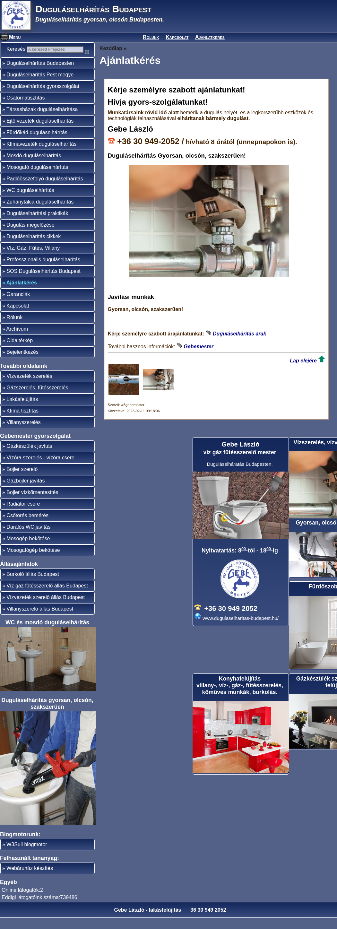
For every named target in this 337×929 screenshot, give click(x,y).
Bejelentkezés (22, 363)
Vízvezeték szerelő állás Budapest (45, 608)
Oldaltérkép (19, 351)
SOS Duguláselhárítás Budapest (43, 282)
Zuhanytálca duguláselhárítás (39, 213)
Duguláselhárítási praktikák (37, 224)
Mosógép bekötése (28, 549)
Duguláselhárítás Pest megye (39, 86)
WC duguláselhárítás (30, 201)
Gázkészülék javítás (29, 457)
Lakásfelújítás (22, 410)
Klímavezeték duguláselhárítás (41, 155)
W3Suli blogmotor (26, 855)
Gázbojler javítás (25, 492)
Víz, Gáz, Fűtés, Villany (33, 259)
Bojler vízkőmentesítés (32, 503)
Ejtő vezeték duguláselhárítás (39, 132)
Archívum (17, 340)
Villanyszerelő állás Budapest (39, 620)
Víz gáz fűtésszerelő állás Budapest (47, 597)
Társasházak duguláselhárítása (42, 120)
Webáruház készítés (29, 879)
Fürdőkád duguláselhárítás (36, 143)
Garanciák (18, 305)
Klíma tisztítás (22, 422)
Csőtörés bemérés (27, 526)
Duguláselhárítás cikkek (33, 247)
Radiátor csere (23, 515)
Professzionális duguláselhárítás (43, 270)
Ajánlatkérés (210, 37)
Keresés (19, 49)
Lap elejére (303, 360)
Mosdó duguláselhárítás (33, 166)
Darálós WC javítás (28, 538)
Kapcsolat (177, 37)
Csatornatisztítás (25, 109)
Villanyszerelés (23, 433)
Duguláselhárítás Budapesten (40, 74)
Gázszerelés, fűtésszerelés (37, 399)
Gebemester (198, 346)
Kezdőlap (110, 48)
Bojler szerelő (22, 480)
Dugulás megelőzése (30, 236)
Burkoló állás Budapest (32, 585)
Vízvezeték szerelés (29, 387)
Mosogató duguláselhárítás (37, 178)
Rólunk (151, 37)
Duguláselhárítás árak (239, 333)
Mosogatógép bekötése (33, 561)
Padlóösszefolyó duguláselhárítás (44, 190)
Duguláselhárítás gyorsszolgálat (42, 97)
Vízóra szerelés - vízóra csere (40, 469)
